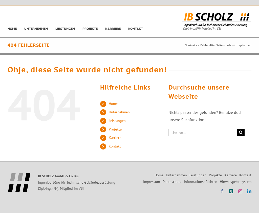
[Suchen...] (202, 132)
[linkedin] (249, 191)
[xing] (231, 191)
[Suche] (241, 132)
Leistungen (117, 120)
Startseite (191, 45)
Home (113, 103)
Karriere (115, 137)
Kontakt (115, 146)
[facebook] (222, 191)
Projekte (115, 129)
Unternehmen (119, 112)
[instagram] (240, 191)
